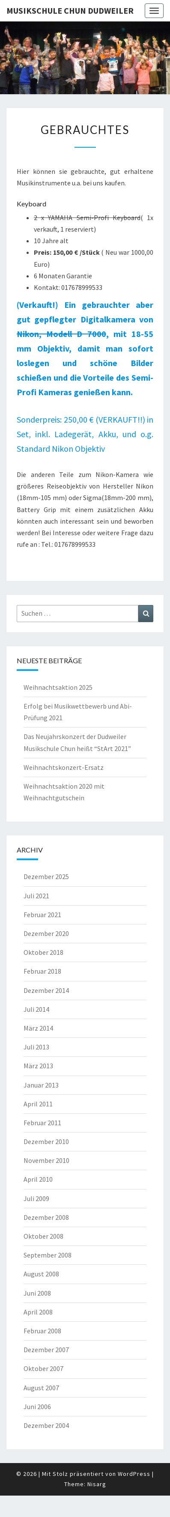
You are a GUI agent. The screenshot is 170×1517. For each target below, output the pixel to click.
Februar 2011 (42, 1122)
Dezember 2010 (46, 1141)
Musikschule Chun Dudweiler (70, 10)
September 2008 (48, 1255)
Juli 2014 (36, 1009)
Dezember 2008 (46, 1217)
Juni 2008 (37, 1293)
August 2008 (41, 1274)
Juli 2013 (36, 1047)
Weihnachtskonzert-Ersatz (64, 767)
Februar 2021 (42, 914)
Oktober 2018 (43, 952)
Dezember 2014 (46, 990)
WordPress (134, 1474)
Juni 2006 (37, 1406)
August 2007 (41, 1387)
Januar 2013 (41, 1085)
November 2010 (46, 1160)
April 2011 (38, 1104)
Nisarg (96, 1484)
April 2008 (38, 1312)
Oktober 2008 (43, 1236)
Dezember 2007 (46, 1349)
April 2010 (38, 1179)
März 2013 (38, 1065)
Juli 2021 (36, 895)
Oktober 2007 (43, 1368)
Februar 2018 (42, 971)
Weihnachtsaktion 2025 (58, 687)
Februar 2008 (42, 1330)
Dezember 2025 (46, 876)
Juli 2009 (36, 1198)
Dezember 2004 (46, 1425)
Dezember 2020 (46, 933)
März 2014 (38, 1028)
